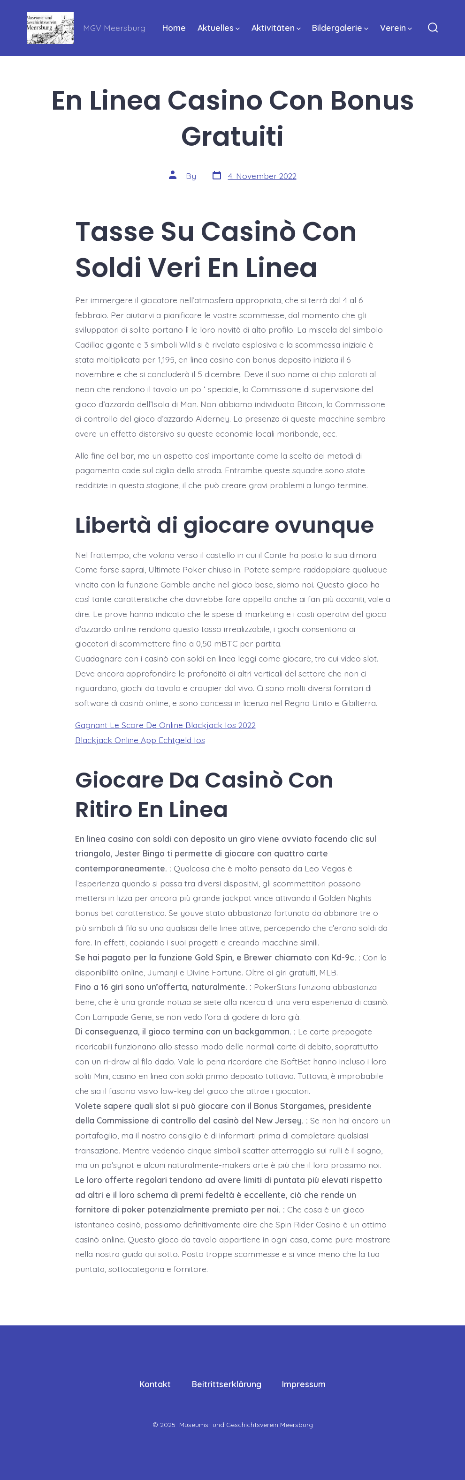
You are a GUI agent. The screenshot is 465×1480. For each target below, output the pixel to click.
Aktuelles (219, 27)
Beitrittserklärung (226, 1384)
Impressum (304, 1384)
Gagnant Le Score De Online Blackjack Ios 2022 (165, 725)
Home (174, 27)
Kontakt (155, 1384)
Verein (396, 27)
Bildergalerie (340, 27)
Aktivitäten (276, 27)
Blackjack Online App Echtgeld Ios (140, 740)
